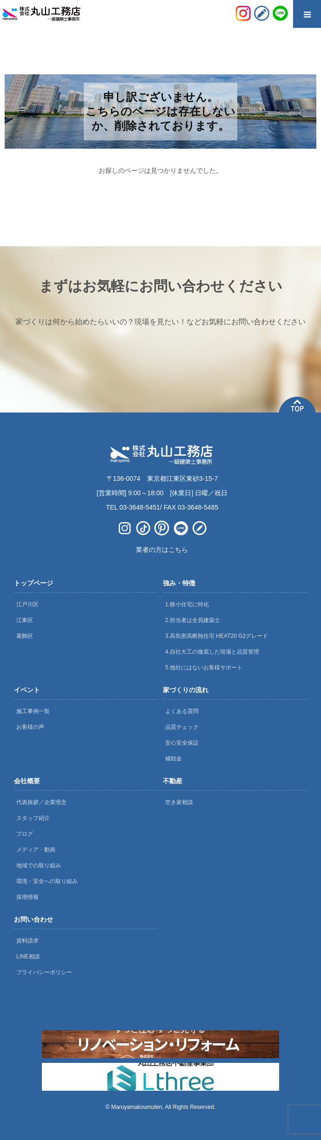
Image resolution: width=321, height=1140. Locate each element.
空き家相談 (179, 802)
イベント (27, 690)
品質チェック (182, 727)
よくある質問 (182, 711)
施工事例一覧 (33, 711)
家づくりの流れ (185, 690)
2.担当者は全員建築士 (192, 620)
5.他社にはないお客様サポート (203, 667)
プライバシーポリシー (44, 972)
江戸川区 (27, 604)
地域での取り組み (38, 865)
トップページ (33, 583)
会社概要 (27, 781)
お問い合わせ (33, 919)
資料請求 (27, 940)
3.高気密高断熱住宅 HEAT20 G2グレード (216, 636)
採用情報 (27, 897)
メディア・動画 (35, 849)
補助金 (173, 758)
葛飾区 (24, 636)
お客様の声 (30, 727)
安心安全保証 (182, 743)
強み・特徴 (179, 583)
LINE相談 (28, 956)
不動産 (172, 781)
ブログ (24, 834)
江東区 (24, 620)
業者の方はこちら (162, 549)
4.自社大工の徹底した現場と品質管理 (212, 652)
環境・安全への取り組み (47, 881)
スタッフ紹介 (33, 818)
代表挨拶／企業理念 (41, 802)
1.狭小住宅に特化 (187, 604)
